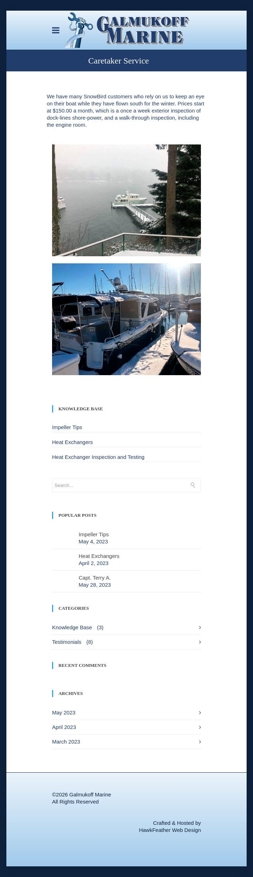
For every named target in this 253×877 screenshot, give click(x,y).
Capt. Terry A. (95, 578)
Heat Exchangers (72, 442)
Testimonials (66, 642)
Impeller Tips (67, 427)
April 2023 (64, 727)
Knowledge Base (72, 627)
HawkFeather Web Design (170, 830)
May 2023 (63, 712)
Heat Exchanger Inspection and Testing (98, 457)
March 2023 (66, 742)
